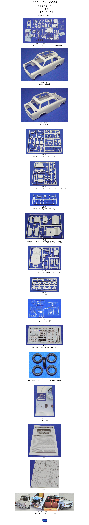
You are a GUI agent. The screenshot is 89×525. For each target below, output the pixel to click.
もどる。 (44, 522)
